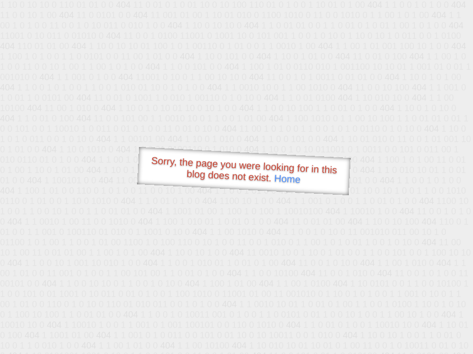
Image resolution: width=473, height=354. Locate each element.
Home (287, 179)
